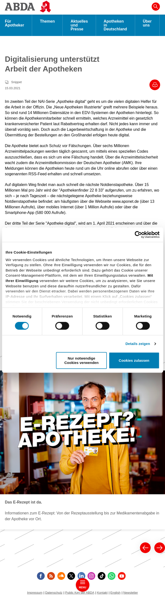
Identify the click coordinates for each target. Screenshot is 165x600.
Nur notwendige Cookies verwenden (81, 360)
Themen (47, 21)
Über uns (147, 23)
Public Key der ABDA (79, 592)
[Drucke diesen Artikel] (154, 84)
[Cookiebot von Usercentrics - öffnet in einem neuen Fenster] (138, 234)
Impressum (34, 592)
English (115, 592)
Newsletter (130, 592)
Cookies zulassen (134, 360)
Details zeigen (137, 344)
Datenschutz (53, 592)
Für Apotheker (14, 23)
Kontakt (102, 592)
